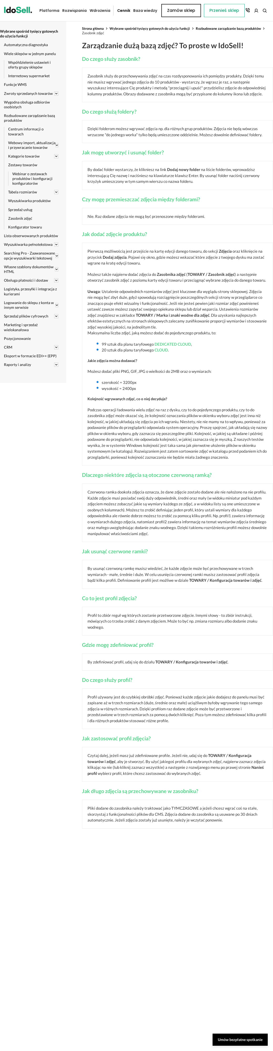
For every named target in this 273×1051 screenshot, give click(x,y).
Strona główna (93, 28)
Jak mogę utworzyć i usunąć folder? (123, 152)
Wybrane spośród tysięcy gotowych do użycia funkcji (150, 28)
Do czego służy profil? (107, 680)
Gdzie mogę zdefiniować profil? (117, 645)
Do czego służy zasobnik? (111, 59)
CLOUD (161, 350)
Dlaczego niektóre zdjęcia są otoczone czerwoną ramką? (147, 475)
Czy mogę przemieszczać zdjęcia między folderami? (141, 199)
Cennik (119, 10)
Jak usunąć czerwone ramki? (115, 551)
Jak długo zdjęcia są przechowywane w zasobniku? (140, 791)
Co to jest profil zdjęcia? (109, 598)
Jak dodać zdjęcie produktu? (114, 234)
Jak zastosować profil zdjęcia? (116, 738)
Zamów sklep (248, 10)
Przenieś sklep (173, 10)
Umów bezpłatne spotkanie (240, 1039)
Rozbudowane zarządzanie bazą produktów (228, 28)
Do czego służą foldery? (109, 111)
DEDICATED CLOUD (172, 344)
